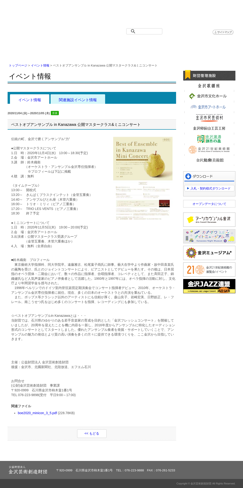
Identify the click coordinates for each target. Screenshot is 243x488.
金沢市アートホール (209, 107)
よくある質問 (178, 43)
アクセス (216, 43)
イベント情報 (65, 43)
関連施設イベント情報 (78, 100)
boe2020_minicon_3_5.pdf (37, 413)
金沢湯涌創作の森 (209, 139)
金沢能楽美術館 (209, 160)
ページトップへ (220, 454)
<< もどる (91, 433)
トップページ (27, 43)
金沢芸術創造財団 (35, 15)
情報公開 (140, 43)
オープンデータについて (209, 204)
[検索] (145, 31)
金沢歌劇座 (209, 85)
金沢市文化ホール (209, 96)
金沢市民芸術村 (209, 118)
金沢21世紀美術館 (209, 150)
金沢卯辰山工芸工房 (209, 128)
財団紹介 (103, 43)
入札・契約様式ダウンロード (211, 188)
